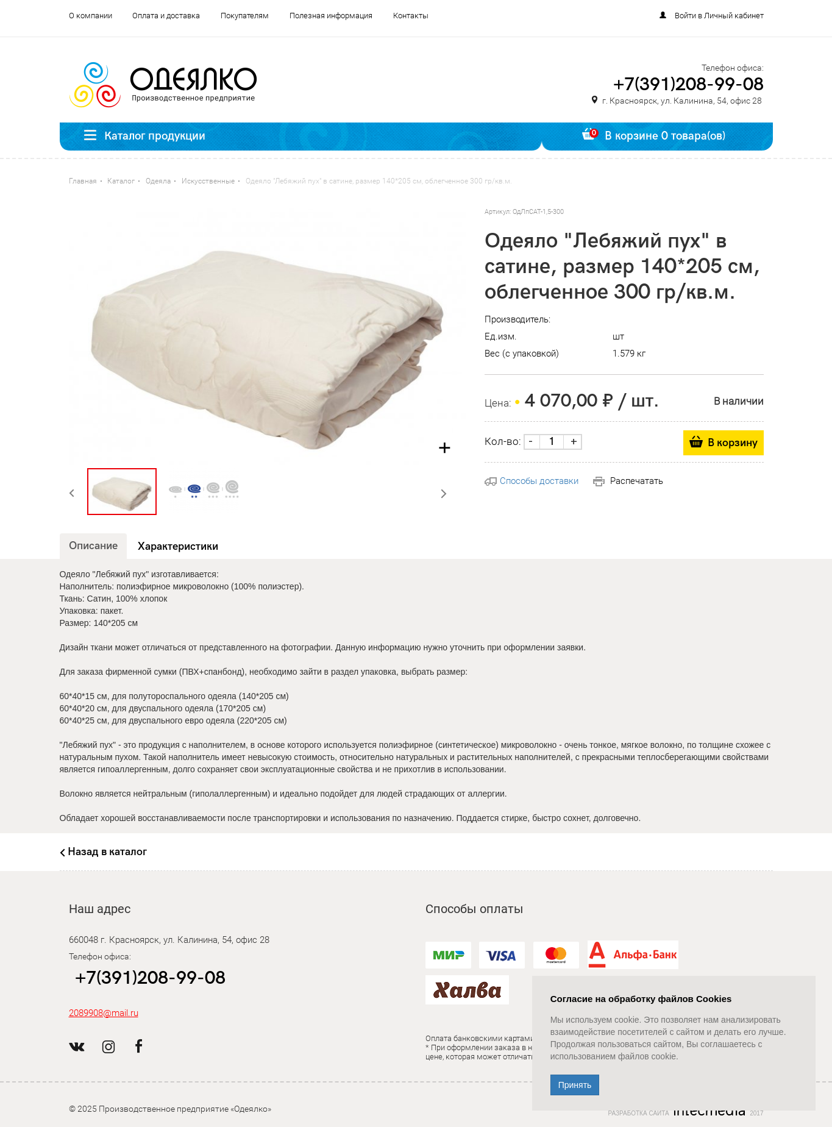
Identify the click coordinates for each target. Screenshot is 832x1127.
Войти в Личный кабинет (719, 15)
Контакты (410, 15)
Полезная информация (331, 15)
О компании (90, 15)
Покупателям (245, 15)
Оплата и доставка (166, 15)
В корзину (733, 442)
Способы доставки (531, 480)
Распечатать (628, 480)
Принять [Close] (575, 1085)
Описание (93, 545)
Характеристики (178, 546)
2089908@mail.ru (103, 1013)
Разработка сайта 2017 (686, 1110)
